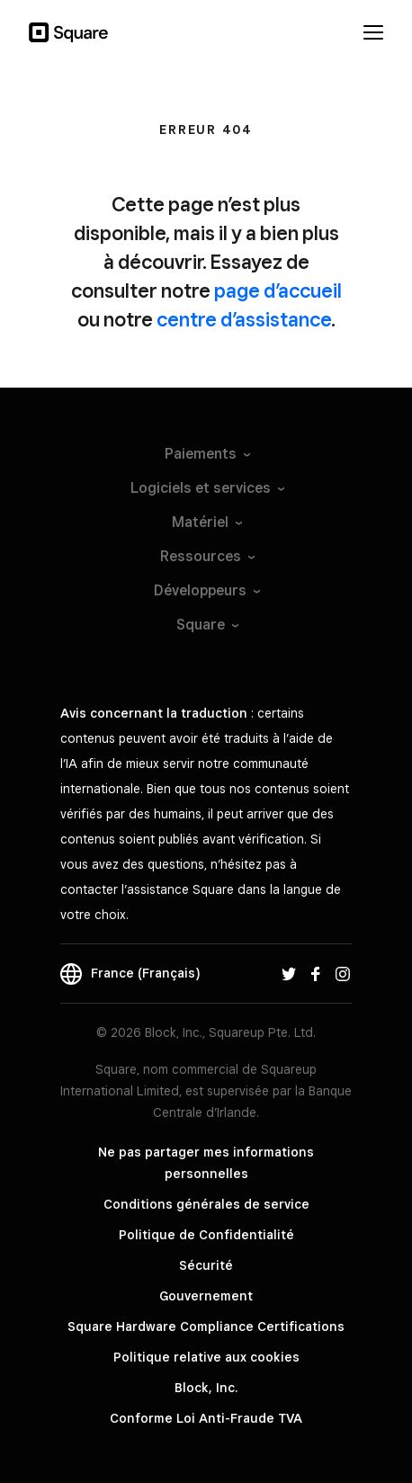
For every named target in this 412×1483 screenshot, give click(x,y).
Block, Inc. (206, 1387)
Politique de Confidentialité (206, 1235)
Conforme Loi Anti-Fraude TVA (206, 1418)
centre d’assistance (244, 319)
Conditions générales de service (206, 1204)
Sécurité (206, 1265)
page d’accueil (278, 290)
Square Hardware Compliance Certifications (206, 1326)
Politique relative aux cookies (206, 1357)
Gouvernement (206, 1296)
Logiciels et (206, 487)
